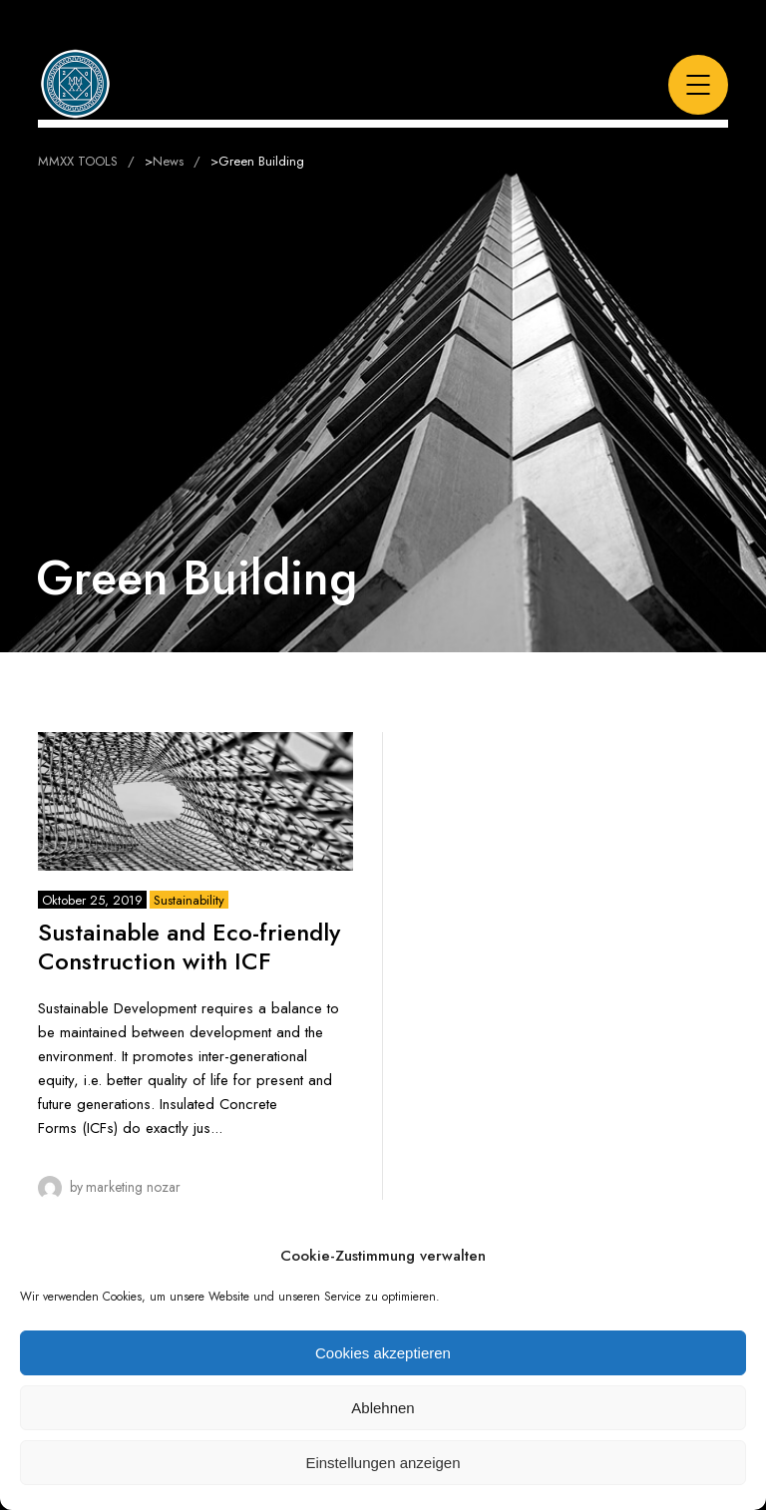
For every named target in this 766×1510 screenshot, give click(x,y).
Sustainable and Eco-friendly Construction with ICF (189, 946)
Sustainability (189, 900)
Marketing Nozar (133, 1187)
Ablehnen (382, 1407)
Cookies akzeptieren (383, 1352)
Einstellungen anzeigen (382, 1462)
